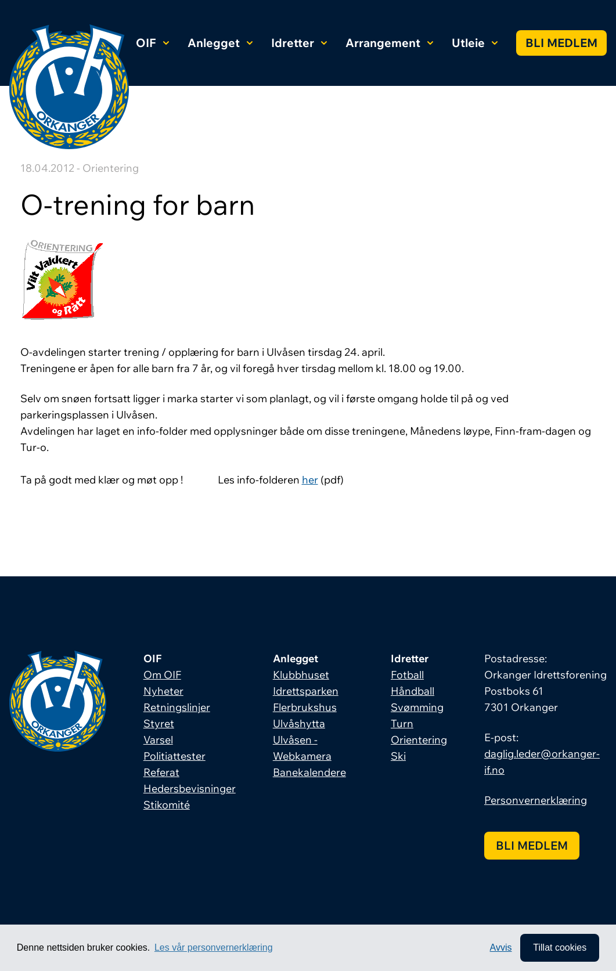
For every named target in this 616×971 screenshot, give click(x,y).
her (310, 479)
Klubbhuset (301, 674)
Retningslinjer (176, 707)
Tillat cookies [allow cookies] (559, 947)
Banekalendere (309, 772)
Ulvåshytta (299, 723)
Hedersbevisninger (189, 788)
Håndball (412, 691)
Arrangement (389, 42)
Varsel (158, 739)
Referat (161, 772)
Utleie (475, 42)
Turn (402, 723)
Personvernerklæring (535, 800)
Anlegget (220, 42)
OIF (152, 42)
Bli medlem (561, 42)
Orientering (419, 739)
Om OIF (162, 674)
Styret (158, 723)
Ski (398, 756)
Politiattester (174, 756)
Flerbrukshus (305, 707)
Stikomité (166, 804)
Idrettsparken (305, 691)
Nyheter (163, 691)
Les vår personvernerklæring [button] (213, 947)
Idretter (299, 42)
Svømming (417, 707)
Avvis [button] (501, 947)
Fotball (407, 674)
